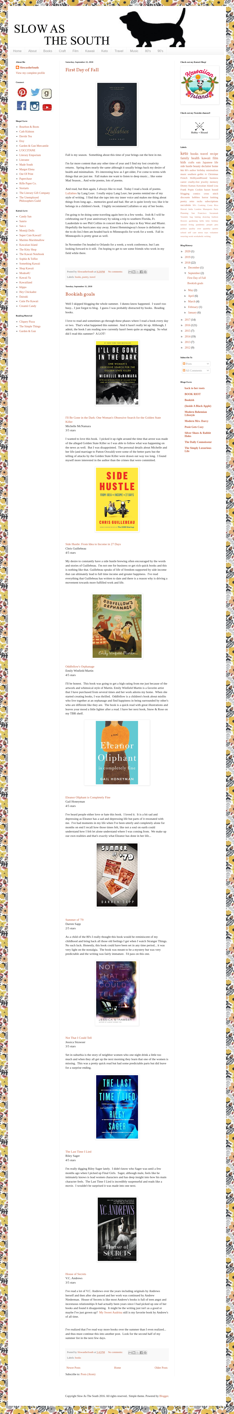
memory (214, 182)
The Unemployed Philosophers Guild (30, 199)
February (193, 307)
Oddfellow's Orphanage (79, 666)
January (192, 312)
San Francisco (198, 213)
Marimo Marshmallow (31, 240)
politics (183, 228)
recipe (214, 154)
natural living (187, 224)
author (193, 170)
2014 (188, 336)
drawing (206, 217)
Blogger (163, 1396)
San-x (22, 226)
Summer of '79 (74, 919)
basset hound (211, 189)
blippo (23, 287)
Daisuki (23, 296)
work (191, 236)
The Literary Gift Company (34, 192)
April (191, 295)
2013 (188, 342)
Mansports (207, 209)
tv (206, 174)
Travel (119, 51)
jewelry (204, 182)
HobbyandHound (198, 178)
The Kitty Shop (27, 249)
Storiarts (24, 188)
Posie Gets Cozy (194, 427)
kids (183, 162)
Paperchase (25, 178)
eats (198, 162)
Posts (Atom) (88, 1374)
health (195, 158)
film (215, 158)
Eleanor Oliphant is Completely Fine (87, 797)
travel (92, 277)
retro (192, 201)
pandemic (200, 224)
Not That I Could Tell (78, 1037)
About (32, 51)
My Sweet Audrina (110, 1312)
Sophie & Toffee (28, 258)
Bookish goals (80, 294)
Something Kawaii (29, 263)
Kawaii (90, 51)
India (190, 209)
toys (206, 232)
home (215, 166)
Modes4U (24, 273)
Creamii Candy (27, 306)
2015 (188, 330)
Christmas (213, 174)
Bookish (189, 400)
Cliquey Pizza (27, 321)
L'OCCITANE (27, 150)
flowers (183, 221)
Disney (184, 185)
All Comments (192, 370)
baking (198, 217)
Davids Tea (25, 136)
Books (47, 51)
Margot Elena (27, 169)
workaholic (199, 236)
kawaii (205, 158)
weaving (184, 236)
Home (17, 51)
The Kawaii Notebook (31, 254)
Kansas (192, 185)
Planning (184, 213)
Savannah (214, 213)
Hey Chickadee (27, 291)
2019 (188, 257)
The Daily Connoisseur (198, 442)
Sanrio (23, 221)
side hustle (186, 166)
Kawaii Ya (25, 277)
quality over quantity (199, 228)
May (191, 290)
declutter (206, 166)
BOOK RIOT (193, 394)
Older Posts (161, 1367)
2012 (188, 347)
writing (207, 236)
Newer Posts (73, 1367)
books (78, 277)
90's (160, 51)
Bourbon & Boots (29, 126)
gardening (193, 221)
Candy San (25, 216)
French (183, 178)
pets (216, 224)
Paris (216, 209)
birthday (201, 170)
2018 (188, 262)
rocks (199, 201)
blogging (184, 193)
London (197, 209)
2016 (188, 325)
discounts (185, 197)
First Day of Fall (82, 70)
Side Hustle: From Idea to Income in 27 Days (93, 544)
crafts (191, 162)
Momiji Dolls (27, 230)
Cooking (202, 205)
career (183, 182)
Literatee (24, 159)
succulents (185, 205)
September (194, 273)
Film (76, 51)
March (192, 301)
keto (184, 153)
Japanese (208, 162)
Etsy (21, 141)
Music (134, 51)
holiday (214, 221)
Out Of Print (26, 173)
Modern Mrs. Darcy (196, 421)
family (184, 158)
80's (148, 51)
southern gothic (196, 174)
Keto (104, 51)
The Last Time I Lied (78, 1151)
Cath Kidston (26, 131)
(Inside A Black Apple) (198, 406)
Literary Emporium (30, 155)
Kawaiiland (25, 282)
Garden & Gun (27, 331)
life (216, 162)
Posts (187, 363)
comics (196, 193)
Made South (26, 164)
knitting (214, 197)
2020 (188, 251)
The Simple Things (30, 326)
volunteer (214, 232)
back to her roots (195, 388)
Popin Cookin (195, 189)
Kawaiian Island (28, 244)
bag (191, 217)
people (210, 224)
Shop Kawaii (26, 268)
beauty (196, 166)
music (183, 174)
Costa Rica (212, 205)
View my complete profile (30, 72)
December (194, 267)
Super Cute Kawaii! (30, 235)
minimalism (212, 170)
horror (205, 197)
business (214, 178)
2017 (188, 319)
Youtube (184, 217)
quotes (215, 228)
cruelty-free (194, 182)
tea (182, 170)
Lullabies (71, 193)
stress (200, 232)
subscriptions (211, 201)
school (183, 232)
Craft (62, 51)
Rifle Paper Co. (28, 183)
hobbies (196, 197)
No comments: (115, 271)
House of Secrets (75, 1274)
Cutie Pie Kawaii (28, 301)
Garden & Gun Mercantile (34, 145)
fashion (215, 217)
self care (192, 232)
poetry (85, 277)
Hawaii (183, 209)
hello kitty (204, 221)
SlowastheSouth (29, 67)
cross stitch (211, 193)
